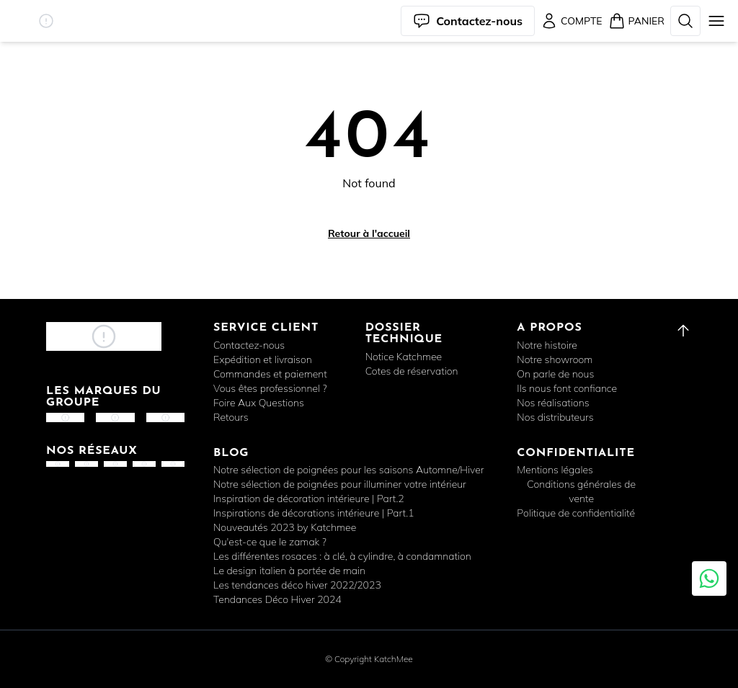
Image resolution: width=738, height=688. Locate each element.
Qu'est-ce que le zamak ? (269, 541)
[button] (46, 21)
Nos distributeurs (555, 417)
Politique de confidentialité (576, 512)
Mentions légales (555, 469)
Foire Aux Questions (258, 402)
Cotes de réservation (411, 371)
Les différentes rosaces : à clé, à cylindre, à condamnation (342, 556)
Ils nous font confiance (567, 388)
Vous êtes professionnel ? (270, 388)
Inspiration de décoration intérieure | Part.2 (308, 498)
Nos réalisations (553, 402)
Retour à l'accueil (369, 233)
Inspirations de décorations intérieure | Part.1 (313, 512)
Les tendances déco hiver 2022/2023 (297, 584)
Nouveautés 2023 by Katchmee (284, 527)
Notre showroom (554, 359)
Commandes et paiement (270, 373)
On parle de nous (555, 373)
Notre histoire (547, 345)
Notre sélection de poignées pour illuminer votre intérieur (339, 484)
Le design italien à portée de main (289, 570)
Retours (231, 417)
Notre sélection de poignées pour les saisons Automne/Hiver (348, 469)
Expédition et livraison (262, 359)
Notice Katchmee (403, 356)
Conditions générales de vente (581, 491)
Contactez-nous (249, 345)
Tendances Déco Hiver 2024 (277, 599)
